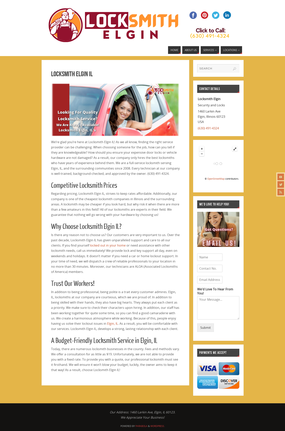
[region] (115, 109)
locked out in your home (108, 245)
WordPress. (157, 426)
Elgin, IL (112, 323)
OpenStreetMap (216, 178)
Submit (205, 327)
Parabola (141, 426)
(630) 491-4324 (208, 128)
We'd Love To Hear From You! (215, 291)
